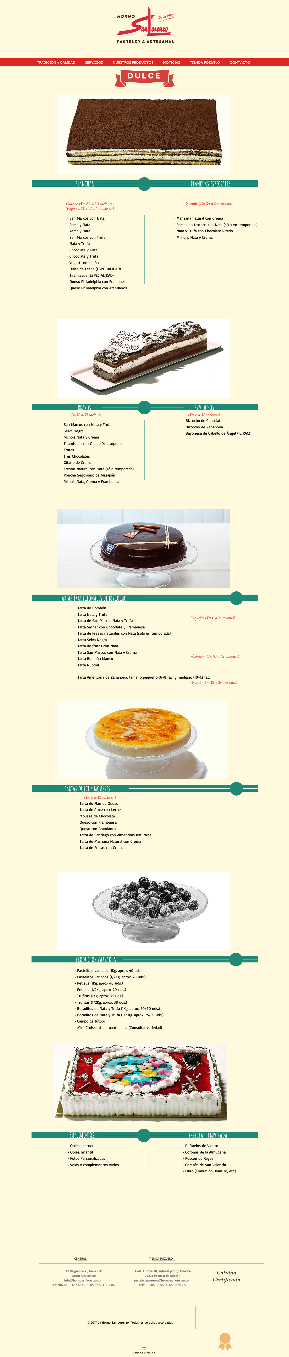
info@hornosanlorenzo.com (83, 1280)
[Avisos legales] (143, 1352)
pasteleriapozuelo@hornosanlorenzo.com (162, 1280)
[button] (143, 134)
